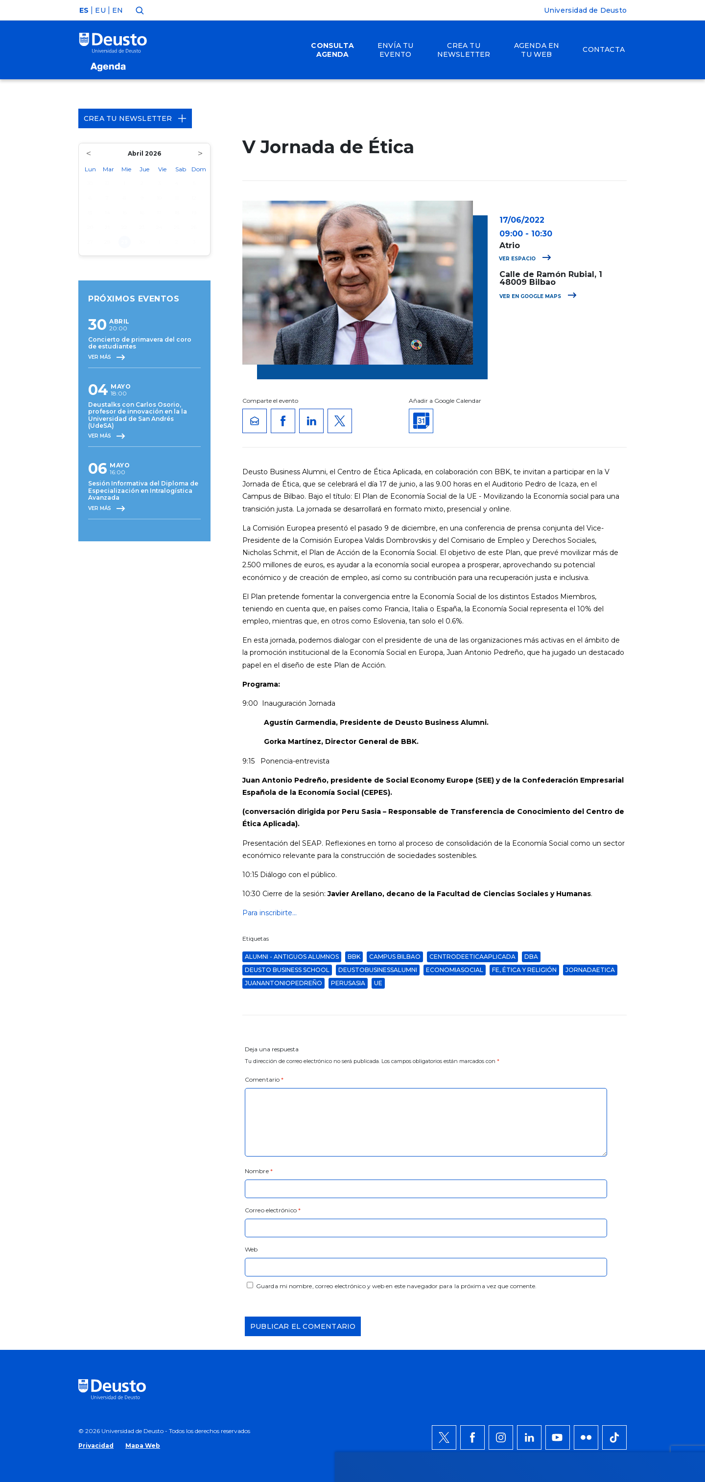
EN (117, 10)
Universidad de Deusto (585, 10)
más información (390, 1198)
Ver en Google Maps (538, 296)
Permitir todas (605, 1174)
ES (84, 10)
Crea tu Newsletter (135, 118)
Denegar (594, 1203)
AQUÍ (211, 1209)
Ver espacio (525, 258)
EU (100, 10)
